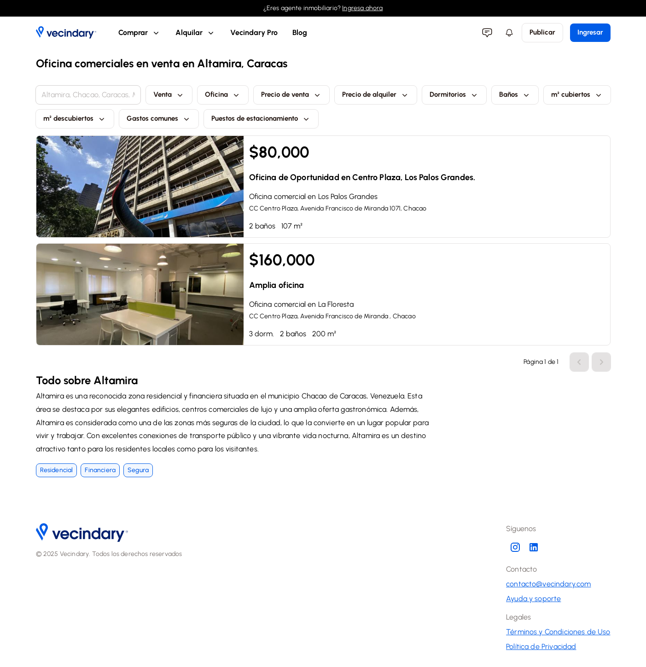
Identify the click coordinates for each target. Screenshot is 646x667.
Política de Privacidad (541, 646)
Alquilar (195, 32)
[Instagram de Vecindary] (515, 547)
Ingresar (590, 32)
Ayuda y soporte (533, 598)
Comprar (139, 32)
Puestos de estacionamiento (261, 118)
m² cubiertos (577, 94)
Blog (299, 32)
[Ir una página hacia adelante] (579, 362)
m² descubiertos (74, 118)
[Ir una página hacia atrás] (601, 362)
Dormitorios (454, 94)
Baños (515, 94)
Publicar (542, 32)
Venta (169, 94)
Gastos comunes (159, 118)
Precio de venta (291, 94)
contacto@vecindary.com (548, 583)
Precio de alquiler (375, 94)
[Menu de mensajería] (487, 32)
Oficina (223, 94)
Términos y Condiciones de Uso (558, 631)
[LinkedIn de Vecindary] (533, 547)
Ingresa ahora (362, 8)
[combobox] (88, 95)
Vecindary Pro (254, 32)
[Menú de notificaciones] (509, 32)
